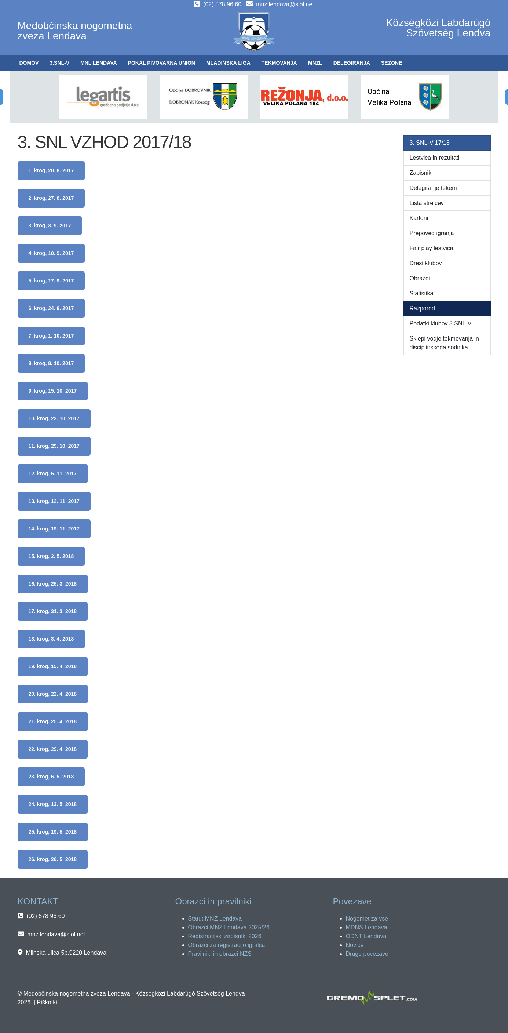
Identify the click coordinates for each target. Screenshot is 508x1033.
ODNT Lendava (366, 936)
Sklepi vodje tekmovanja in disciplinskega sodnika (444, 342)
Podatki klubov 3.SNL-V (441, 323)
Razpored (422, 308)
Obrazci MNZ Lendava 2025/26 (229, 927)
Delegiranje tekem (433, 188)
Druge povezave (367, 954)
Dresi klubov (426, 263)
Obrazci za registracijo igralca (226, 945)
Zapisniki (421, 173)
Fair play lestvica (431, 248)
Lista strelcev (427, 203)
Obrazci (420, 278)
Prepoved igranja (432, 233)
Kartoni (419, 218)
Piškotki (47, 1002)
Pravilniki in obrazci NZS (220, 954)
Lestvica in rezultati (435, 158)
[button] (59, 63)
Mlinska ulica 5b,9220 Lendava (66, 953)
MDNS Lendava (366, 927)
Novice (355, 945)
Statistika (422, 293)
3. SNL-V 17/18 (430, 143)
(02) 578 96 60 (222, 4)
